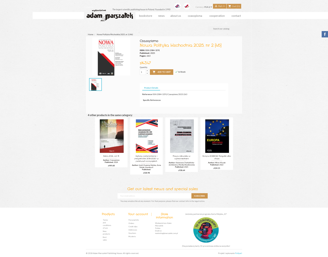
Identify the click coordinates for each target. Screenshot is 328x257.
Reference (147, 94)
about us (175, 15)
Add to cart (162, 72)
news (161, 15)
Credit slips (132, 226)
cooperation (217, 15)
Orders (131, 223)
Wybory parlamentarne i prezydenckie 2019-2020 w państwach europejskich (146, 158)
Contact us (88, 7)
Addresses (132, 230)
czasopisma (195, 15)
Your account (138, 214)
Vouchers (132, 233)
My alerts (132, 236)
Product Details (151, 88)
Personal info (133, 220)
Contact (236, 15)
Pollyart (238, 253)
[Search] (226, 28)
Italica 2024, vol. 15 (111, 156)
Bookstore (145, 15)
